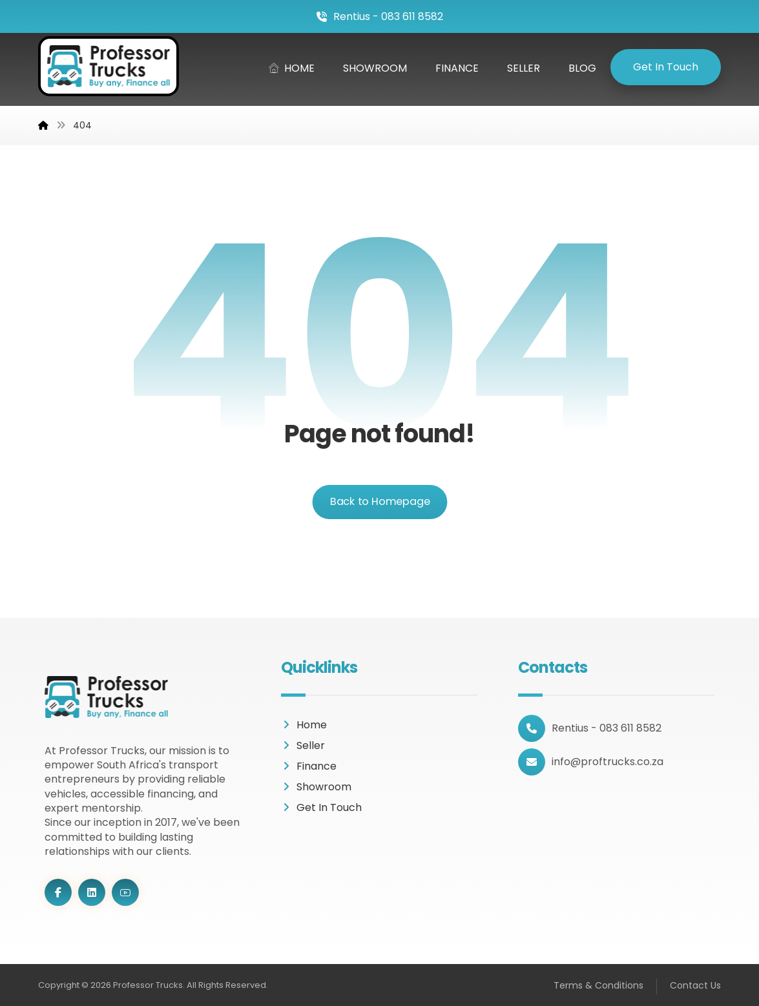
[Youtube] (125, 892)
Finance (309, 766)
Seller (303, 745)
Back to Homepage (379, 502)
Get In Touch (321, 807)
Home (304, 724)
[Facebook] (58, 892)
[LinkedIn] (91, 892)
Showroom (316, 786)
